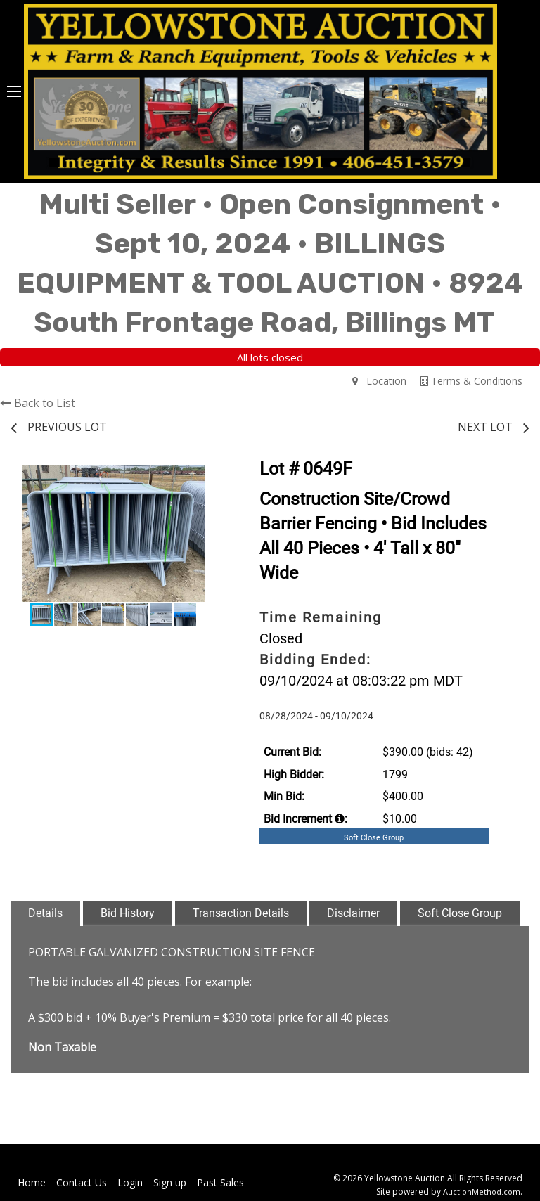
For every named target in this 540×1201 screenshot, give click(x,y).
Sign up (169, 1182)
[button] (203, 477)
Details (45, 913)
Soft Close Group (460, 913)
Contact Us (81, 1182)
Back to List (37, 403)
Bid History (128, 913)
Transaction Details (241, 913)
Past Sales (220, 1182)
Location (379, 380)
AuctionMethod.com (481, 1191)
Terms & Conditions (471, 380)
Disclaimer (353, 913)
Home (32, 1182)
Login (130, 1182)
